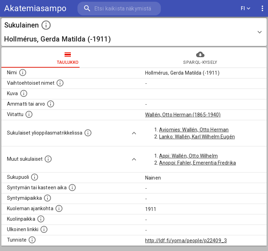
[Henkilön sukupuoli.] (34, 177)
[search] (119, 8)
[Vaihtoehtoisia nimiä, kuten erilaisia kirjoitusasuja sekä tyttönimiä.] (60, 83)
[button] (134, 32)
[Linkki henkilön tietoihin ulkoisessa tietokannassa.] (44, 229)
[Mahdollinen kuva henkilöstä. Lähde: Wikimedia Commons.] (23, 93)
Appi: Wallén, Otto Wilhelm (188, 156)
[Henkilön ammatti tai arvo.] (50, 103)
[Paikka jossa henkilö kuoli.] (40, 219)
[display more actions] (262, 8)
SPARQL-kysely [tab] (200, 57)
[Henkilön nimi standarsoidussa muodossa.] (22, 72)
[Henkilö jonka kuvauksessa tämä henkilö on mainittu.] (29, 114)
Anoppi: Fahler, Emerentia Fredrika (197, 163)
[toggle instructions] (46, 25)
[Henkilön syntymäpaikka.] (47, 198)
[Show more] (134, 133)
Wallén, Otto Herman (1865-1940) (183, 114)
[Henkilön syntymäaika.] (72, 187)
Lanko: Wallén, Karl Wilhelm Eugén (197, 136)
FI (245, 8)
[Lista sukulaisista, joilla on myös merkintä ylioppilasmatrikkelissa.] (88, 132)
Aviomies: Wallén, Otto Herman (194, 129)
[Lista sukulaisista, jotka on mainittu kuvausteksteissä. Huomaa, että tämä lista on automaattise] (48, 159)
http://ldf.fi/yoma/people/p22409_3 (186, 240)
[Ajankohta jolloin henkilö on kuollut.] (59, 208)
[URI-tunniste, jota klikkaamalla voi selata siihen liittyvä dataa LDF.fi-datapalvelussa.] (32, 239)
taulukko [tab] (67, 57)
